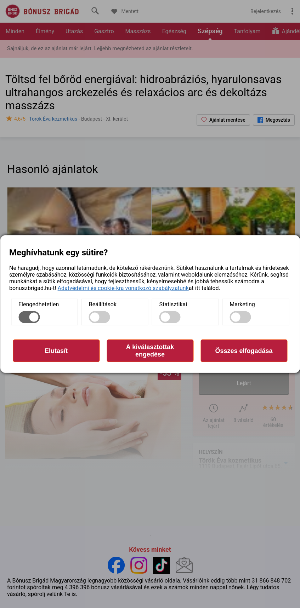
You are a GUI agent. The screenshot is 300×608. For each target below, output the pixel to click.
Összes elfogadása (243, 350)
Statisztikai (173, 304)
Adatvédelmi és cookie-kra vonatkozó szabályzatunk (123, 288)
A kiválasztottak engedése (150, 350)
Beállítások (103, 304)
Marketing (242, 304)
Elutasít (56, 350)
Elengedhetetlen (38, 304)
